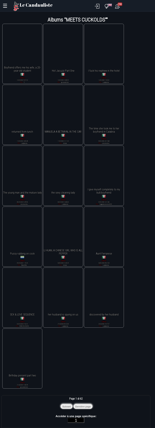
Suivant (66, 406)
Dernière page (83, 406)
